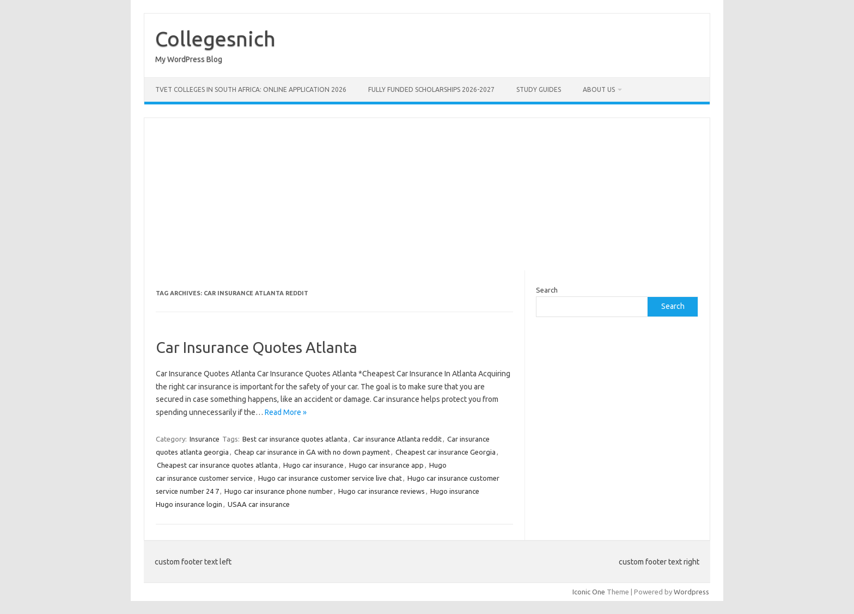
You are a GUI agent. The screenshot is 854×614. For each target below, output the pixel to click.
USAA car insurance (259, 504)
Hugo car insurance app (386, 465)
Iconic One (588, 592)
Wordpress (691, 592)
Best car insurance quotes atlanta (294, 439)
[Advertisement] (427, 194)
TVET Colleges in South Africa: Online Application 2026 (250, 89)
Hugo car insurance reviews (381, 491)
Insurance (204, 439)
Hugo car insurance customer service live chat (330, 478)
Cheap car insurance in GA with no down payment (312, 452)
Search (547, 290)
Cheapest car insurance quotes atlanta (217, 465)
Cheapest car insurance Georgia (445, 452)
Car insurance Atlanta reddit (397, 439)
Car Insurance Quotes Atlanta (256, 347)
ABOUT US (599, 89)
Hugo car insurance (313, 465)
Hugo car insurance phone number (278, 491)
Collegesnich (215, 38)
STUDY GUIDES (538, 89)
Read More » (286, 412)
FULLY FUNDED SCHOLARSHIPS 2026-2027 (431, 89)
